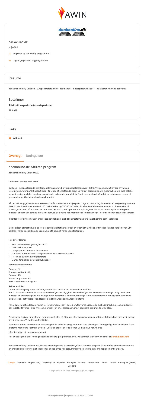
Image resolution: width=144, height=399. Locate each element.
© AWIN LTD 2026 (85, 395)
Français (71, 362)
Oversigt (15, 155)
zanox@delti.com (120, 336)
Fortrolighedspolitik (56, 395)
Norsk (105, 362)
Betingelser (34, 155)
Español (61, 362)
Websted (15, 138)
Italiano (81, 362)
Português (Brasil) (127, 362)
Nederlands (93, 362)
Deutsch (21, 362)
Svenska (72, 365)
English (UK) (34, 362)
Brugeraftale (70, 395)
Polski (113, 362)
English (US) (49, 362)
